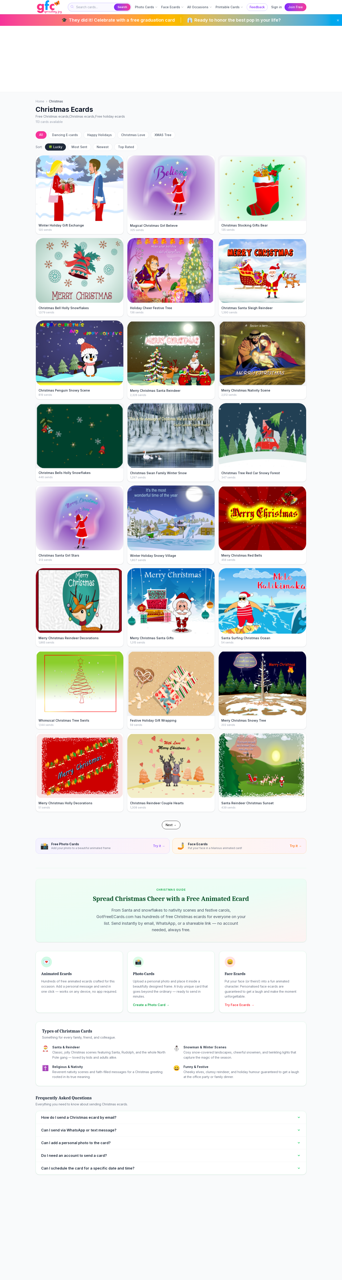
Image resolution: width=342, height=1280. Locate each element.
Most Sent (79, 147)
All (41, 135)
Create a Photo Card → (151, 1005)
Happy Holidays (99, 135)
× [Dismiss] (337, 20)
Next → (171, 825)
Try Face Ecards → (239, 1005)
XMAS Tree (163, 135)
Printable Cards (229, 7)
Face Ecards (172, 7)
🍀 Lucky (55, 147)
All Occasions (199, 7)
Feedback (257, 7)
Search (122, 7)
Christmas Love (133, 135)
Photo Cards (146, 7)
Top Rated (126, 147)
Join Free (295, 7)
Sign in (276, 7)
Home (40, 101)
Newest (103, 147)
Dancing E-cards (65, 135)
